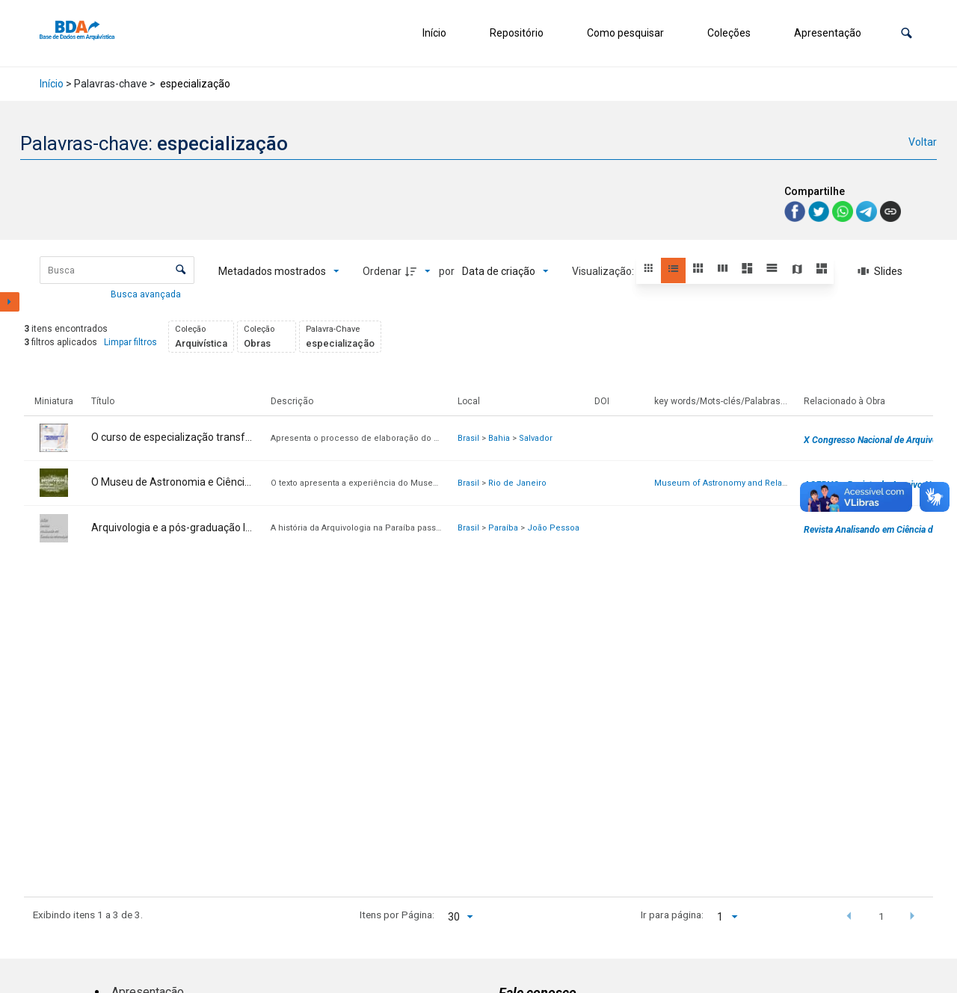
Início (434, 33)
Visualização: (604, 271)
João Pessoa (553, 528)
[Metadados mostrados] (279, 271)
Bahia (499, 438)
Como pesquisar (625, 33)
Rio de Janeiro (517, 483)
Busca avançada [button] (147, 294)
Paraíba (503, 528)
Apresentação (827, 33)
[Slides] (880, 271)
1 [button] (881, 916)
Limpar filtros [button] (130, 342)
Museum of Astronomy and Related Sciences (744, 483)
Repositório (517, 33)
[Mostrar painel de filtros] (9, 302)
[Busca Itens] (117, 270)
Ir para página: (672, 915)
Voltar (922, 142)
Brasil (468, 438)
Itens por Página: (397, 915)
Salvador (536, 438)
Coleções (729, 33)
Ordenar (382, 271)
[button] (906, 33)
